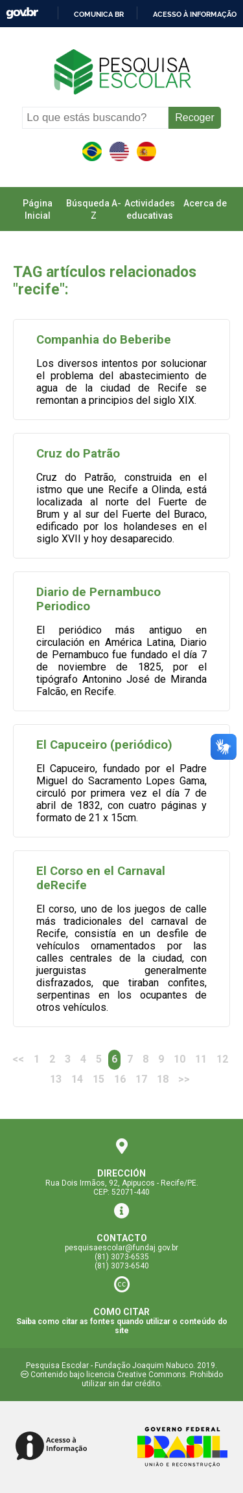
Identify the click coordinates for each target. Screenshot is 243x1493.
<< (18, 1059)
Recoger (194, 117)
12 (222, 1059)
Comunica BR (99, 14)
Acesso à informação (195, 14)
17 (141, 1079)
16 (120, 1079)
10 (179, 1059)
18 (162, 1079)
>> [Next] (184, 1079)
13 (56, 1079)
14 (77, 1079)
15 (98, 1079)
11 (201, 1059)
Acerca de (205, 203)
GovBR (22, 13)
